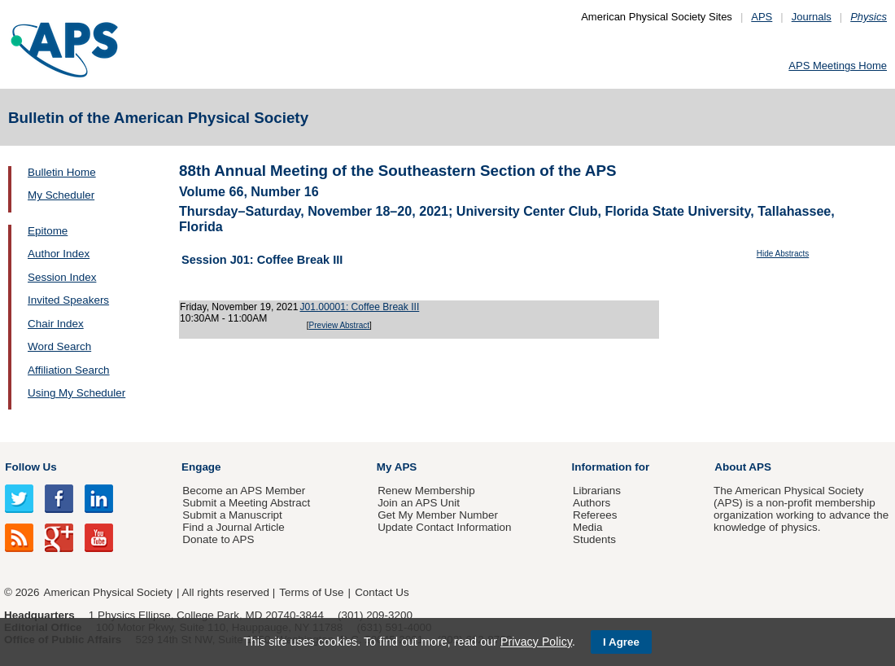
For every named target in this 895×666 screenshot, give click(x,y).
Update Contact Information (444, 527)
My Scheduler (61, 195)
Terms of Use (311, 592)
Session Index (62, 277)
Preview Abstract (339, 325)
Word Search (59, 346)
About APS (742, 467)
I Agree (621, 642)
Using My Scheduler (76, 393)
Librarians (597, 490)
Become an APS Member (243, 490)
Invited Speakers (68, 300)
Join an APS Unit (419, 503)
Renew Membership (426, 490)
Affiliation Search (69, 370)
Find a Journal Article (233, 527)
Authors (591, 503)
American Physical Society (108, 592)
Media (588, 527)
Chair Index (56, 324)
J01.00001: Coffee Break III (359, 307)
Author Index (59, 254)
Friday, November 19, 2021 (239, 307)
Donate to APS (218, 539)
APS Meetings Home (837, 65)
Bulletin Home (62, 172)
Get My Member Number (438, 515)
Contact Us (381, 592)
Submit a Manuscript (232, 515)
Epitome (48, 231)
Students (594, 539)
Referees (595, 515)
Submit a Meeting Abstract (246, 503)
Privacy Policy (536, 641)
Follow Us (30, 467)
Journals (812, 17)
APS (761, 17)
